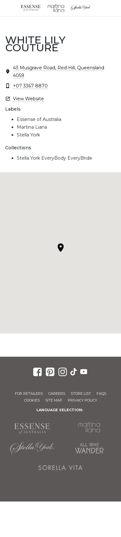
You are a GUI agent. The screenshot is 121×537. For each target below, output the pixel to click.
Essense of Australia (30, 8)
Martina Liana (55, 8)
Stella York (81, 8)
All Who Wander (89, 448)
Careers (56, 393)
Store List (81, 393)
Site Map (53, 400)
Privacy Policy (82, 400)
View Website (28, 99)
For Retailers (29, 393)
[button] (60, 248)
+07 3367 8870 (30, 86)
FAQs (101, 393)
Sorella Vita (60, 467)
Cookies (32, 400)
